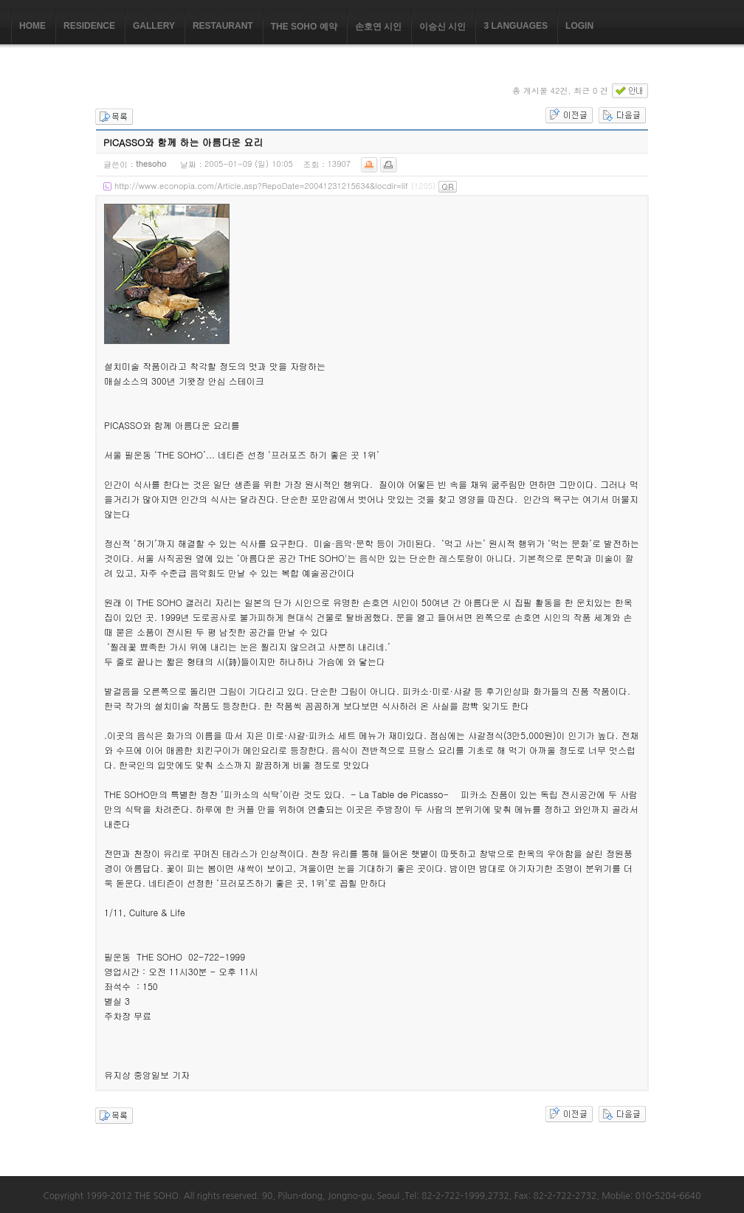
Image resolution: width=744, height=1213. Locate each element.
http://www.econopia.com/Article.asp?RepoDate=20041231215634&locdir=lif (261, 185)
